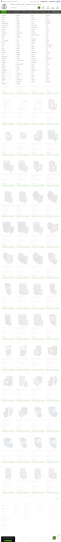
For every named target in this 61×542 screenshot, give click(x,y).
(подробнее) (12, 538)
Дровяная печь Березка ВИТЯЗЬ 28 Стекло (36, 481)
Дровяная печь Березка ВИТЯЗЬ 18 (36, 51)
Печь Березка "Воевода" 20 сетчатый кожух (37, 236)
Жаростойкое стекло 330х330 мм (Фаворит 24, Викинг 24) (22, 359)
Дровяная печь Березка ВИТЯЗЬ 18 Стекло (6, 481)
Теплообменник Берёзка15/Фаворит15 (22, 113)
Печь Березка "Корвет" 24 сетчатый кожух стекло (22, 328)
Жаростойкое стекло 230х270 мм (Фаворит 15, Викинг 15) (8, 359)
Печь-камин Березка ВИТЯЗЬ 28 (52, 481)
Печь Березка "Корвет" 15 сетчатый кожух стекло (36, 297)
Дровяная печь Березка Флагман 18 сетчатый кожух (37, 359)
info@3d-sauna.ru (5, 511)
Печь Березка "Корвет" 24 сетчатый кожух (36, 328)
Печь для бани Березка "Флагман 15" (21, 144)
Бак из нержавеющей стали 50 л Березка (8, 113)
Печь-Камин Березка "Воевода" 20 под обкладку (8, 266)
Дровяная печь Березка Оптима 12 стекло (23, 451)
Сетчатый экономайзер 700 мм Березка (8, 51)
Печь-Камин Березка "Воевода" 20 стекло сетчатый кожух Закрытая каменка (8, 205)
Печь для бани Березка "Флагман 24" (6, 144)
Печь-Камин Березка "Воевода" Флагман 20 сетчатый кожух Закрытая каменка (37, 175)
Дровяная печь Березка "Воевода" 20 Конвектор (7, 420)
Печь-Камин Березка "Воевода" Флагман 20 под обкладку (52, 236)
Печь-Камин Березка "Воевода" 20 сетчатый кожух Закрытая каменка (52, 175)
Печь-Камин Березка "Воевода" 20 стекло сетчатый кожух (23, 174)
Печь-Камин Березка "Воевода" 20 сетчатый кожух (8, 174)
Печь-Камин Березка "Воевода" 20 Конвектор (23, 420)
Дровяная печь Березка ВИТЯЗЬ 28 (21, 51)
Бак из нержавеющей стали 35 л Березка (52, 82)
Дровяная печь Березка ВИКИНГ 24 (51, 51)
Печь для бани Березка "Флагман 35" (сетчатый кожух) (37, 144)
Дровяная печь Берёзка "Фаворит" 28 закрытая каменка (21, 390)
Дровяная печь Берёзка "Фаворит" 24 (21, 82)
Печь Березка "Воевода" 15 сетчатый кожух (7, 236)
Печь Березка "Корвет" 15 (51, 266)
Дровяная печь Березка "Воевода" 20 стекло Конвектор (52, 389)
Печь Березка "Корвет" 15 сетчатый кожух (22, 297)
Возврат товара (3, 524)
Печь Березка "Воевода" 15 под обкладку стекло (37, 205)
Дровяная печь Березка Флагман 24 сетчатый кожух (52, 359)
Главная (2, 14)
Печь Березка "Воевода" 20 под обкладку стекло (23, 266)
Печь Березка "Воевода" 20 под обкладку (37, 266)
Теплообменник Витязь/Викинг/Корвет (37, 113)
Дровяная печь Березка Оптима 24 (8, 451)
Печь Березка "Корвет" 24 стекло (51, 328)
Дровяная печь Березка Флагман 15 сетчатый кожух (7, 389)
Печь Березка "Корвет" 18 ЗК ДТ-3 (8, 328)
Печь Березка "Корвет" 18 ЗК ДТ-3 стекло (52, 297)
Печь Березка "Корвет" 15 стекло (7, 297)
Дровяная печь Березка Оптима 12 (37, 420)
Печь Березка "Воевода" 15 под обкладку (52, 205)
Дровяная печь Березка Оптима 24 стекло (52, 451)
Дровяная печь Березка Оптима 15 (52, 420)
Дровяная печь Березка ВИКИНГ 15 (6, 82)
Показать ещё (30, 496)
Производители (7, 14)
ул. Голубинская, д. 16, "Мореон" (12, 1)
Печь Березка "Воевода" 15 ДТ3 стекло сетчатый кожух (23, 236)
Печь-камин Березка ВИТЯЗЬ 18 (23, 481)
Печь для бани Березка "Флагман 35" (51, 113)
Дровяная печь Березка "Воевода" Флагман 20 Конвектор (36, 390)
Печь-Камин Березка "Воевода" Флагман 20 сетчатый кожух (52, 144)
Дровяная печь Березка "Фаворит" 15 (36, 82)
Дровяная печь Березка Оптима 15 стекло (37, 451)
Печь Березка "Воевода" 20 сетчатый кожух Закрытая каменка (22, 205)
